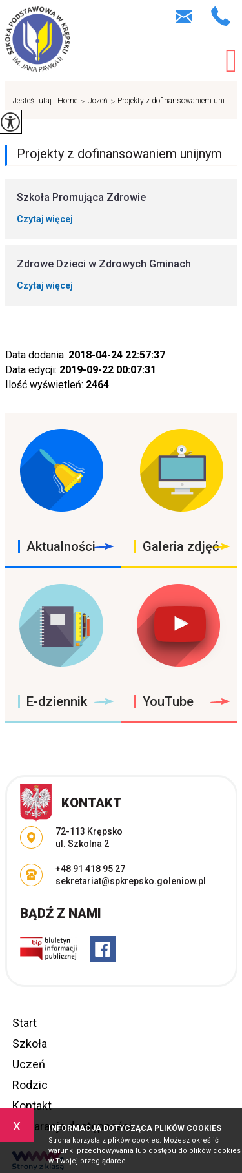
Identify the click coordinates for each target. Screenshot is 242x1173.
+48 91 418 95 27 (221, 16)
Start (24, 1023)
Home (67, 101)
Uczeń (92, 101)
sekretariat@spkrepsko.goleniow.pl (184, 16)
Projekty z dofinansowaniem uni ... (170, 101)
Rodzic (30, 1085)
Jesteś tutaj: (35, 101)
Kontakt (32, 1105)
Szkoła (29, 1043)
